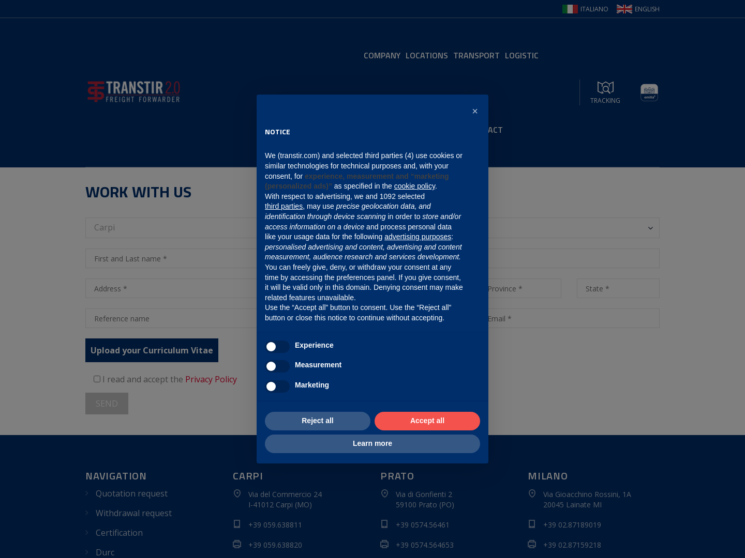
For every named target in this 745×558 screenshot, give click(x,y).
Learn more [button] (372, 443)
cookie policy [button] (414, 186)
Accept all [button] (427, 420)
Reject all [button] (317, 420)
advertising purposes (417, 237)
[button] (475, 111)
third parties (284, 206)
